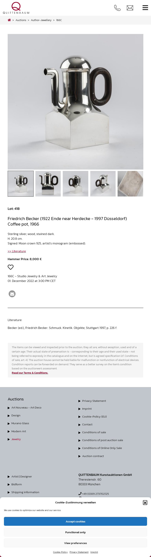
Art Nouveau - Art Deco (28, 407)
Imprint (94, 552)
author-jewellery (41, 20)
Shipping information (26, 491)
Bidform (17, 484)
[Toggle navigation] (145, 8)
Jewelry (16, 438)
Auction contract (93, 455)
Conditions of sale (94, 432)
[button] (145, 502)
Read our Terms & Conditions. (30, 373)
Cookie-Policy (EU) (95, 416)
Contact (87, 424)
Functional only (75, 532)
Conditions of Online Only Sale (103, 447)
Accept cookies (75, 521)
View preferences (75, 543)
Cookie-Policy (60, 552)
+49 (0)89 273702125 (94, 493)
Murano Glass (20, 423)
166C (59, 20)
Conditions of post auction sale (103, 440)
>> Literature (17, 251)
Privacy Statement (79, 552)
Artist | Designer (22, 476)
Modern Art (19, 431)
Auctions (21, 20)
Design (16, 415)
